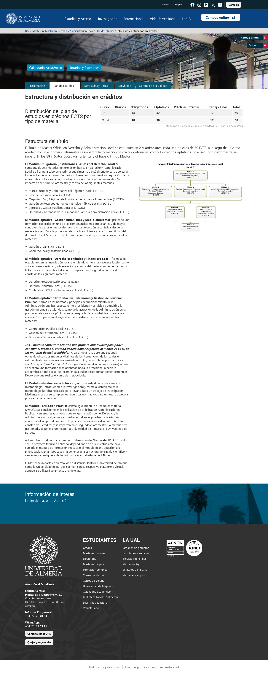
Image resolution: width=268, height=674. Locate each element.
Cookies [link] (150, 667)
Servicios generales (134, 558)
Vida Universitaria (162, 18)
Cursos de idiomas (94, 575)
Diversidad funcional (95, 602)
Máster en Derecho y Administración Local (69, 31)
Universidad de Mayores (98, 586)
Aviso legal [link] (132, 667)
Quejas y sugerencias (39, 642)
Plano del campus (134, 575)
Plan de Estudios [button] (64, 86)
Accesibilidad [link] (169, 667)
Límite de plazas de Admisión (46, 500)
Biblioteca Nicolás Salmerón (100, 597)
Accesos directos (254, 37)
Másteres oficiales (94, 553)
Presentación (36, 86)
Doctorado (89, 558)
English (178, 4)
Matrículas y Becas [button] (97, 86)
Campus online (221, 17)
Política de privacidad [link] (104, 667)
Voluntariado (91, 608)
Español (165, 4)
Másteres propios (93, 564)
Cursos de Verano (93, 580)
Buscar (258, 45)
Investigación (107, 18)
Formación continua (95, 569)
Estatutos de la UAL (135, 569)
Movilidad (124, 86)
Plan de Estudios (105, 31)
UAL (27, 31)
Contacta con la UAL (39, 633)
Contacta (234, 5)
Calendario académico (97, 591)
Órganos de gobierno (136, 548)
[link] (233, 4)
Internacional (133, 18)
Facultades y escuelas (136, 553)
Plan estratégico (133, 564)
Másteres (37, 31)
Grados (87, 548)
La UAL (187, 18)
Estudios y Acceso (78, 18)
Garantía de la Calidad (153, 86)
